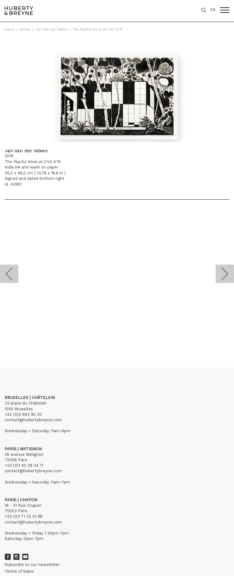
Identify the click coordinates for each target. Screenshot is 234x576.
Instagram (16, 557)
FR (212, 10)
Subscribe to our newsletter (32, 564)
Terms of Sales (19, 571)
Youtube (25, 557)
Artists (25, 29)
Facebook (8, 557)
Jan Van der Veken (51, 29)
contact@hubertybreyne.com (33, 420)
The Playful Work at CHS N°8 (97, 29)
